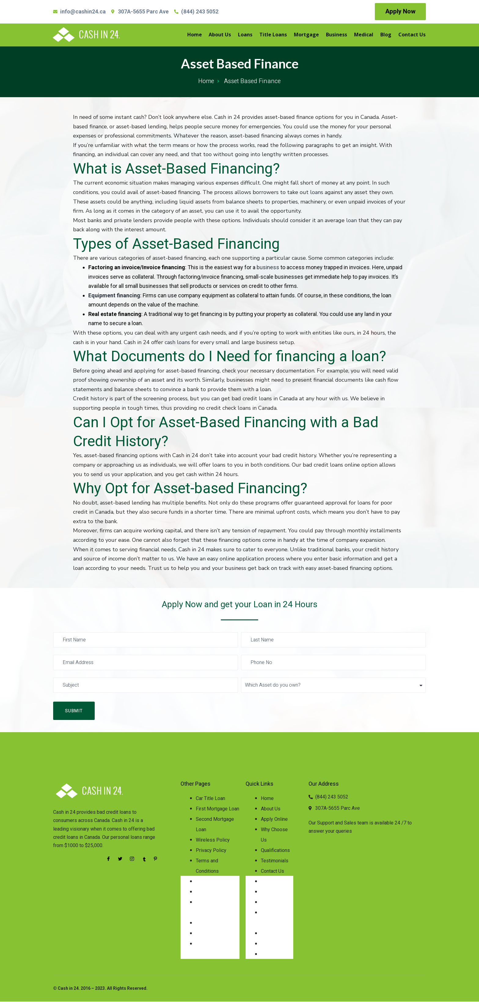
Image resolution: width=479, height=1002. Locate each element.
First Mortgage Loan (217, 809)
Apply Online (274, 820)
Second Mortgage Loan (215, 825)
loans (316, 192)
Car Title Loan (210, 799)
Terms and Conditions (207, 866)
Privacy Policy (211, 851)
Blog (387, 34)
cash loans (177, 342)
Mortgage (310, 34)
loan (351, 220)
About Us (226, 34)
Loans (251, 34)
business (268, 267)
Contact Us (412, 34)
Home (202, 34)
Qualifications (275, 851)
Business (339, 34)
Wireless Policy (213, 840)
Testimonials (274, 861)
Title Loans (278, 34)
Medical (365, 34)
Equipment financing (114, 295)
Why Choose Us (274, 835)
